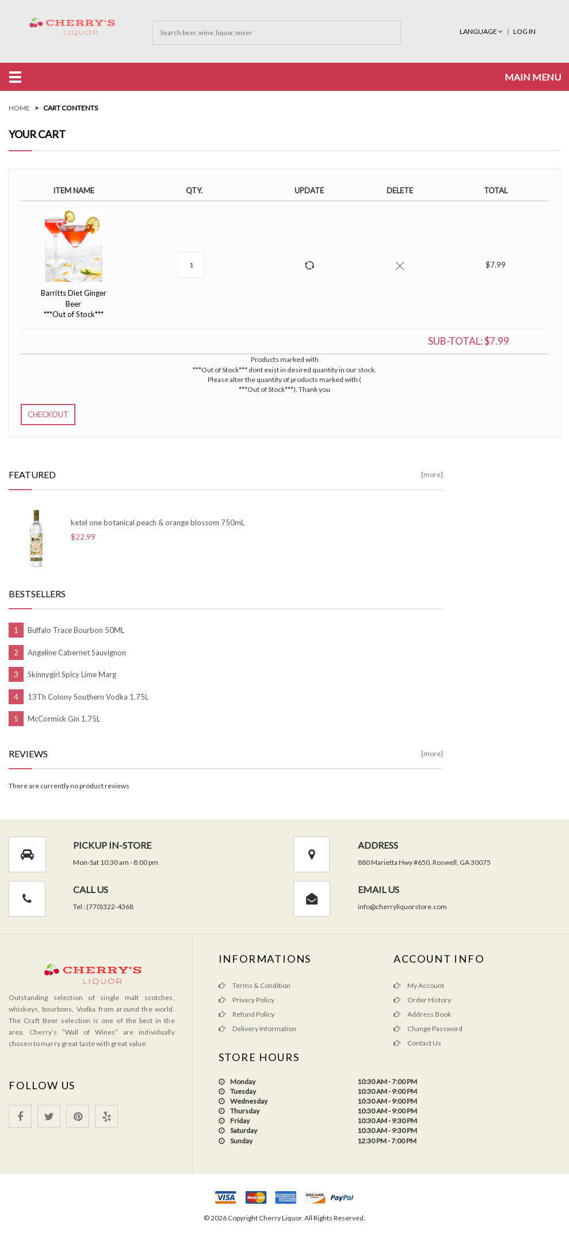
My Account (419, 985)
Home (19, 108)
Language (482, 31)
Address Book (422, 1014)
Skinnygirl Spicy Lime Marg (72, 674)
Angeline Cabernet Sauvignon (77, 652)
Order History (422, 999)
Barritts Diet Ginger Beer (73, 303)
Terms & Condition (255, 985)
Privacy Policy (246, 999)
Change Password (428, 1028)
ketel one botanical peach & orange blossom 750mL (158, 522)
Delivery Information (257, 1028)
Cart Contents (70, 108)
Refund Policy (246, 1014)
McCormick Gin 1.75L (64, 718)
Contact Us (417, 1043)
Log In (524, 31)
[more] (432, 474)
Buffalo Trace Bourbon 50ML (76, 630)
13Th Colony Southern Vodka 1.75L (88, 696)
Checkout (48, 414)
